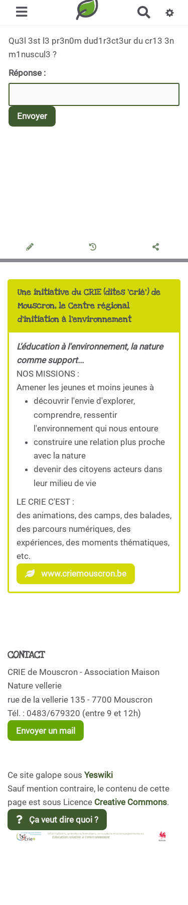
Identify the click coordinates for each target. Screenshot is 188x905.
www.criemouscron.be (75, 574)
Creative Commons (130, 802)
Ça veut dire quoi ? (57, 820)
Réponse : (28, 73)
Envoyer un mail (45, 731)
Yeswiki (98, 775)
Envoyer (32, 116)
